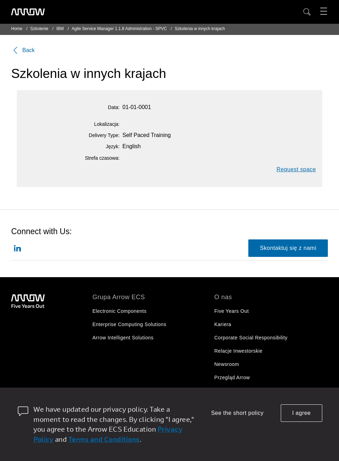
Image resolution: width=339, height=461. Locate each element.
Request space (296, 169)
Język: (113, 146)
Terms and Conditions (104, 439)
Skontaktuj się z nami (288, 248)
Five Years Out (231, 311)
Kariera (223, 324)
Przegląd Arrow (232, 377)
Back (23, 50)
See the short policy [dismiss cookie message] (237, 413)
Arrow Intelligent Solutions (122, 337)
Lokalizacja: (107, 124)
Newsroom (226, 364)
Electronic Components (119, 311)
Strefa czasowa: (102, 158)
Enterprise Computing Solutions (129, 324)
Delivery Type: (104, 135)
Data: (114, 107)
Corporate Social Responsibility (251, 337)
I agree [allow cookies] (301, 413)
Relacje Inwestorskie (238, 351)
